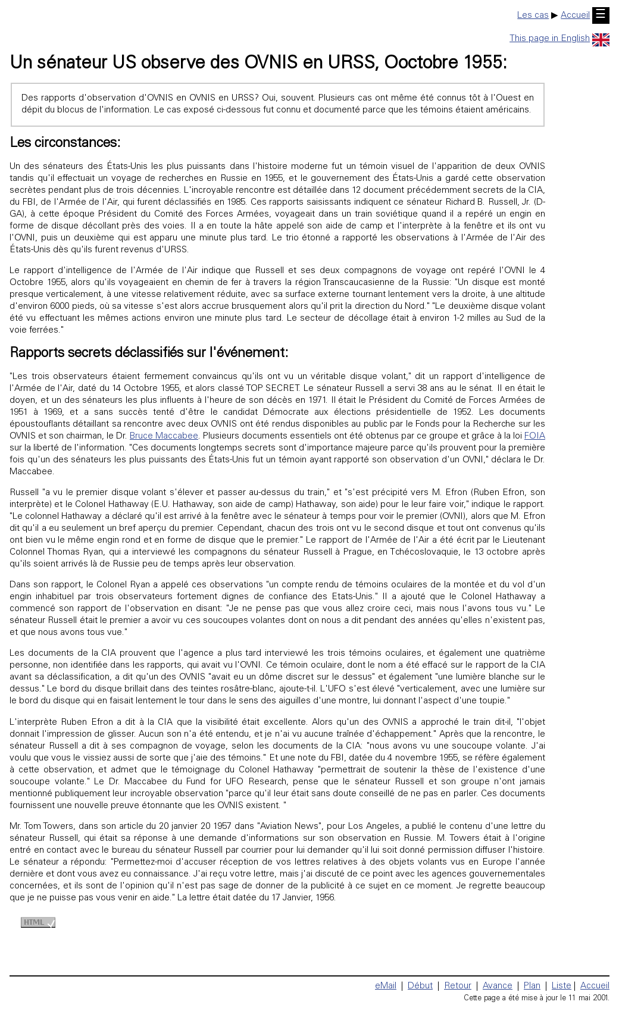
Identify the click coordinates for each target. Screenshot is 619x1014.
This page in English (559, 39)
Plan (532, 986)
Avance (497, 986)
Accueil (575, 15)
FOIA (534, 436)
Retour (457, 986)
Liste (561, 986)
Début (420, 986)
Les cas (533, 15)
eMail (385, 986)
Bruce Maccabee (164, 436)
